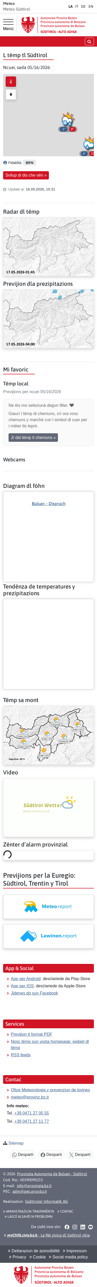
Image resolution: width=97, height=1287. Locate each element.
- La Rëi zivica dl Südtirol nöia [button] (47, 1235)
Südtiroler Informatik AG (46, 1201)
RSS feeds (21, 1055)
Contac (65, 1211)
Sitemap (16, 1143)
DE (83, 6)
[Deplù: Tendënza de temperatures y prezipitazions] (48, 603)
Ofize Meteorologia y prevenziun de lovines (50, 1090)
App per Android (26, 979)
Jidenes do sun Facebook (34, 993)
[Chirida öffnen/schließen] (89, 41)
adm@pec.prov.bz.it (29, 1191)
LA (71, 6)
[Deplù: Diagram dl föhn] (48, 528)
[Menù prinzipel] (8, 25)
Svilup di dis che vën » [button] (26, 175)
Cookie (37, 1257)
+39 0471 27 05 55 (31, 1113)
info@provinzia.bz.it (34, 1186)
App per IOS (22, 986)
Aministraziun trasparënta (28, 1211)
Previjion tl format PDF (31, 1034)
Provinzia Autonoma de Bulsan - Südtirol (52, 1174)
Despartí (23, 1154)
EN (90, 6)
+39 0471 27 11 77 (31, 1121)
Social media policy (68, 1257)
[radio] (11, 81)
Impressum (75, 1251)
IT (76, 6)
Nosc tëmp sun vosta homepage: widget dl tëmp (50, 1044)
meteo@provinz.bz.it (30, 1097)
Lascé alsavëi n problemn (29, 1216)
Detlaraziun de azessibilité (33, 1251)
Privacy (17, 1257)
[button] (89, 145)
